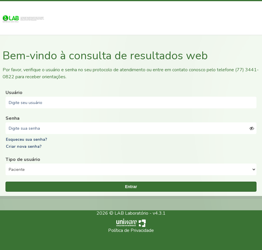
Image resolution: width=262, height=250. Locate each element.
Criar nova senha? (24, 146)
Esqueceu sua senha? (26, 139)
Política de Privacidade (131, 230)
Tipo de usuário (23, 159)
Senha (13, 118)
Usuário (14, 92)
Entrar (131, 186)
